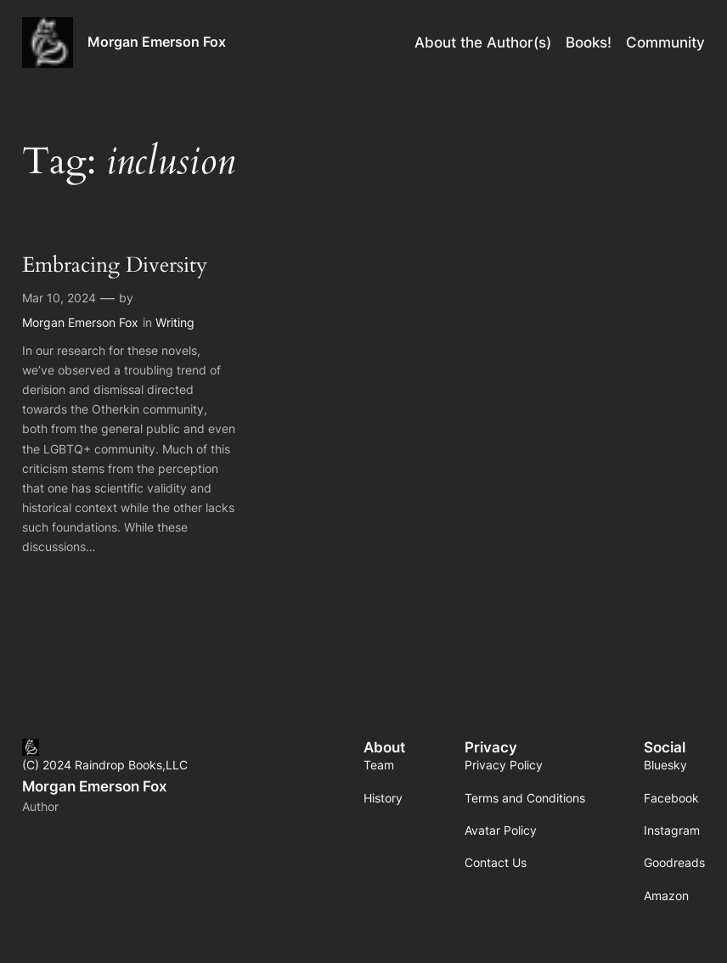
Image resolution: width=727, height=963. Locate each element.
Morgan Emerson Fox (156, 42)
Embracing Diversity (114, 266)
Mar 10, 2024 (59, 297)
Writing (174, 322)
